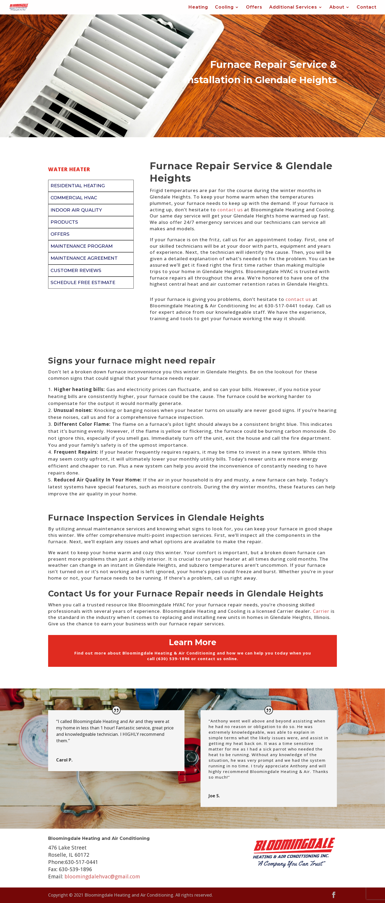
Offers (254, 7)
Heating (198, 7)
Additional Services (293, 7)
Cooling (224, 7)
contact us (230, 209)
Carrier (321, 611)
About (336, 7)
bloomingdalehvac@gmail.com (102, 876)
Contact (366, 7)
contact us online (217, 658)
